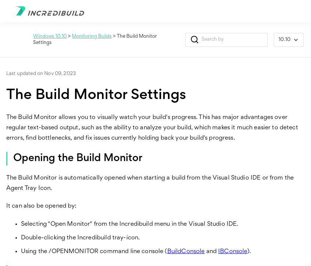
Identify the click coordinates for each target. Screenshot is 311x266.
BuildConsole (186, 252)
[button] (194, 40)
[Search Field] (227, 40)
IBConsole (232, 252)
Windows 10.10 (50, 36)
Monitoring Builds (92, 36)
